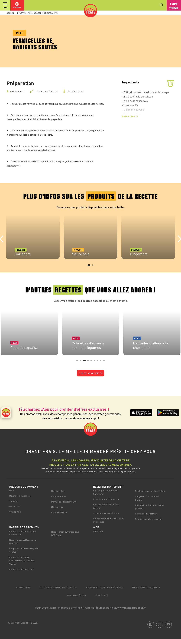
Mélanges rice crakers (20, 495)
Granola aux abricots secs (106, 499)
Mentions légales (76, 595)
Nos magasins (23, 587)
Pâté (11, 490)
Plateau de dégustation (146, 513)
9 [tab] (105, 361)
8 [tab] (102, 361)
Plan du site (101, 595)
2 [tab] (94, 266)
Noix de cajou (57, 491)
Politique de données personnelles (58, 587)
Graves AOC (15, 511)
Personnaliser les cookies (146, 587)
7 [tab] (98, 361)
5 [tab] (92, 361)
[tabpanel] (33, 237)
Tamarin (13, 501)
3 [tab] (84, 361)
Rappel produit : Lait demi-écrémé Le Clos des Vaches (21, 560)
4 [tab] (89, 361)
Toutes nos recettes (90, 373)
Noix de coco (57, 507)
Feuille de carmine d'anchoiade (150, 491)
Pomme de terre (59, 512)
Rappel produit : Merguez (21, 569)
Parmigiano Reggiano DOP (64, 501)
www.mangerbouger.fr (131, 607)
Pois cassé (14, 506)
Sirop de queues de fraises (106, 513)
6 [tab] (95, 361)
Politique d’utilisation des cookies (104, 587)
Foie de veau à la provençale (149, 518)
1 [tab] (89, 266)
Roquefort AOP (58, 496)
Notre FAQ (98, 531)
